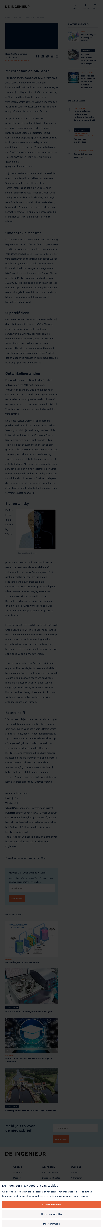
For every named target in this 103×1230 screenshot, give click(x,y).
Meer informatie (51, 1223)
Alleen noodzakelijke (51, 1214)
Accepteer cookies (51, 1204)
